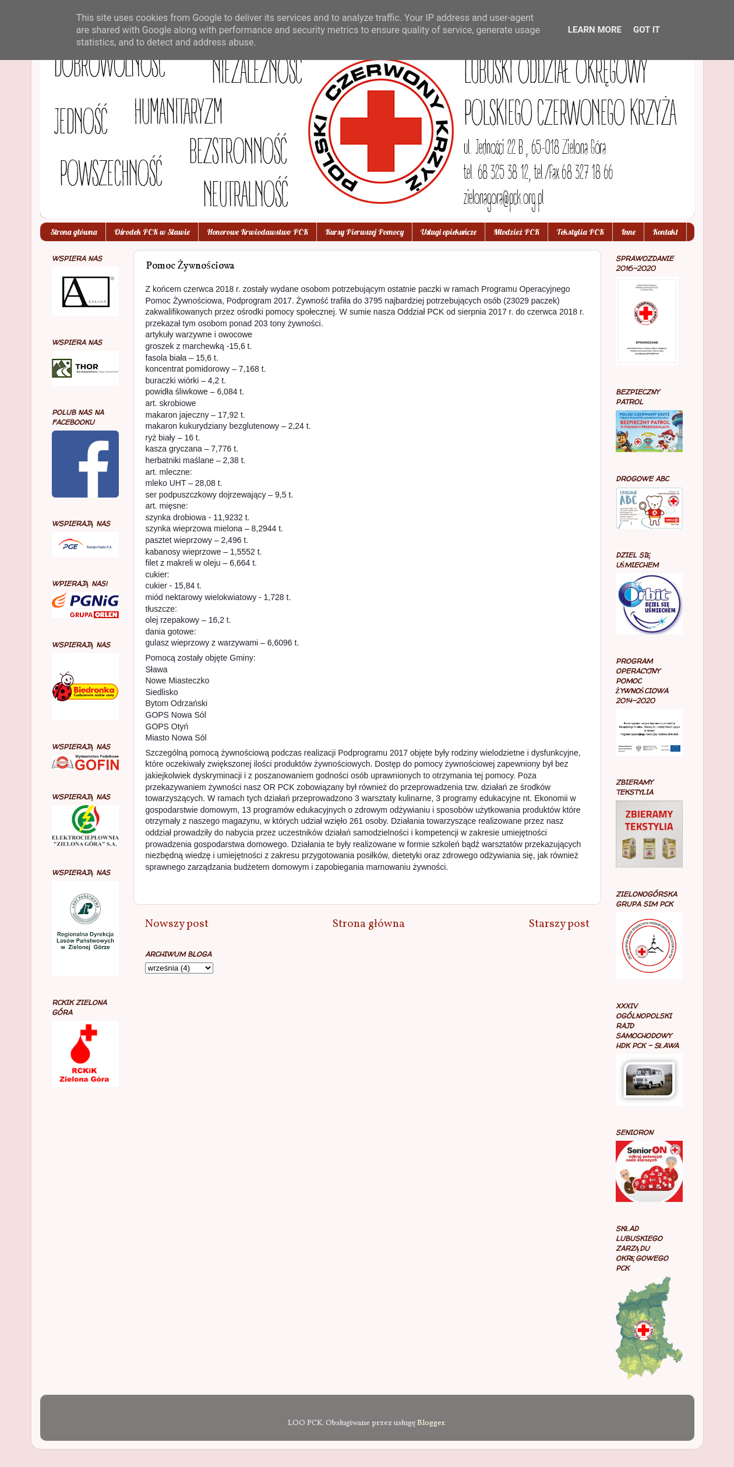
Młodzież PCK (516, 232)
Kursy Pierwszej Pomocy (364, 232)
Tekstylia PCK (580, 232)
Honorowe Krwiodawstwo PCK (257, 232)
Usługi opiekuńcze (449, 232)
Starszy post (559, 924)
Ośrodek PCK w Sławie (152, 232)
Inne (628, 232)
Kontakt (665, 232)
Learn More (595, 29)
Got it (646, 29)
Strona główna (73, 232)
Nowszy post (177, 924)
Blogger (430, 1423)
